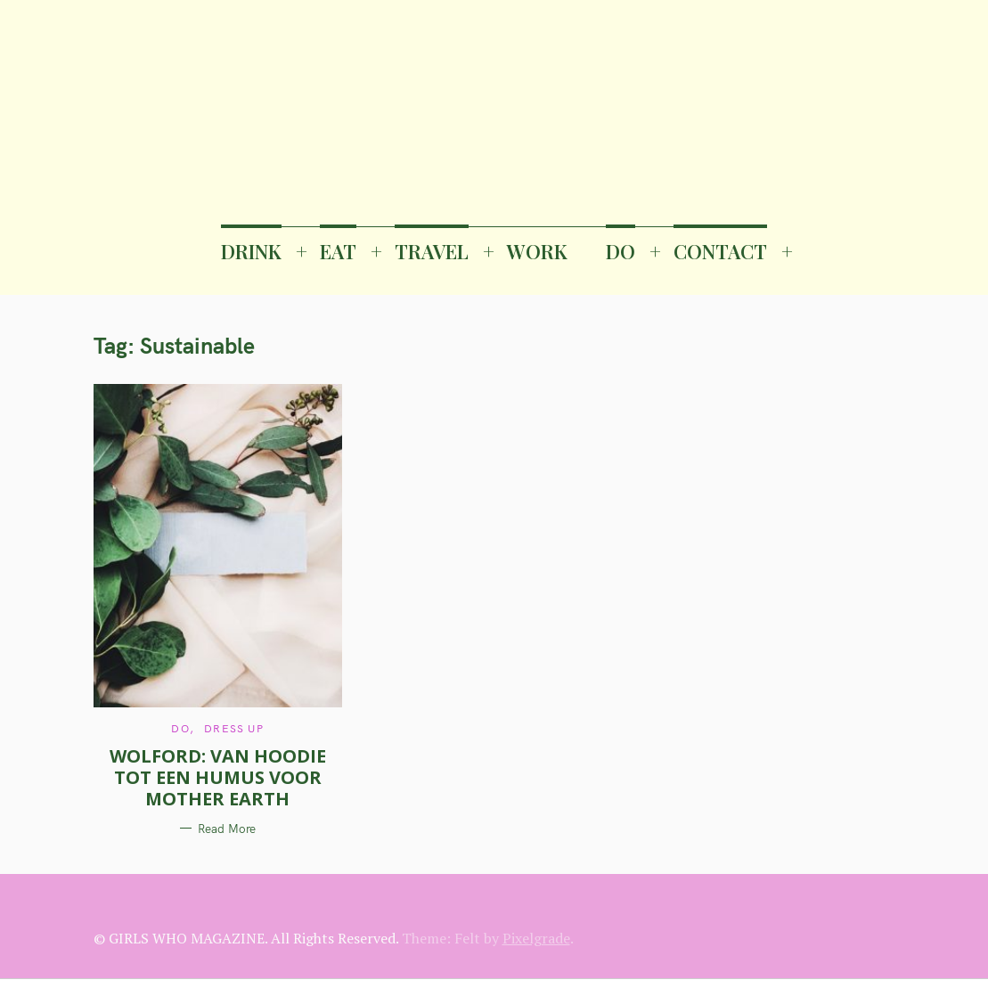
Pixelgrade (536, 938)
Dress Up (234, 728)
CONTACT (720, 251)
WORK (537, 251)
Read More (227, 828)
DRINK (251, 251)
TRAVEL (432, 251)
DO (620, 251)
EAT (338, 251)
